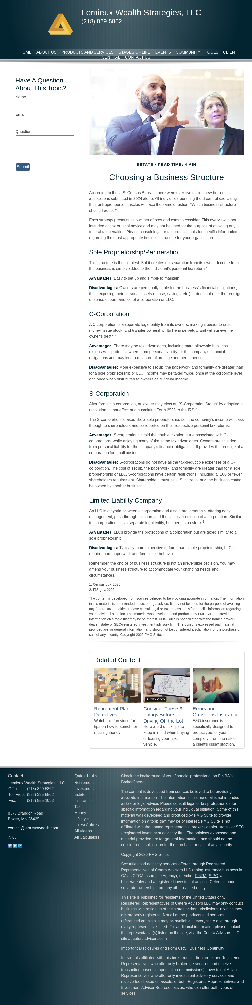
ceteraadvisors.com (150, 939)
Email (20, 114)
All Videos (83, 831)
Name (21, 97)
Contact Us (137, 57)
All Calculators (86, 837)
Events (163, 52)
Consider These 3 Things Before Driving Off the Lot (163, 715)
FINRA (201, 876)
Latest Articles (86, 825)
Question (23, 132)
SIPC (213, 876)
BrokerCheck (132, 782)
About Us (46, 52)
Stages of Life (134, 52)
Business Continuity (207, 948)
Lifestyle (81, 819)
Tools (211, 52)
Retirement (84, 782)
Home (26, 52)
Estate (79, 794)
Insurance (83, 801)
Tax (77, 807)
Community (188, 52)
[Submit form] (23, 167)
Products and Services (88, 52)
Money (80, 813)
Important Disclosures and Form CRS (154, 948)
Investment (84, 788)
